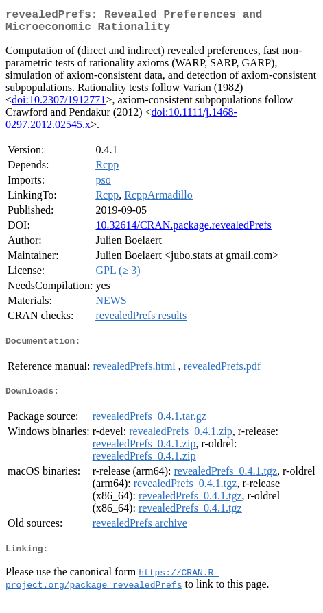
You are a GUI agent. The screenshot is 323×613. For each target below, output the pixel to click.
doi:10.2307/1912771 (59, 105)
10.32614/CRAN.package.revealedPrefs (183, 230)
